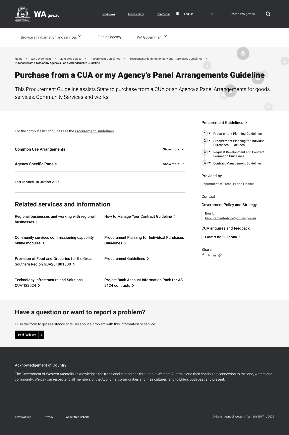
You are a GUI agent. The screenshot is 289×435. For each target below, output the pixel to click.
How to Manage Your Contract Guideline (138, 216)
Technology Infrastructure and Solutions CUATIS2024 (49, 282)
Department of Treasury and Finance (227, 183)
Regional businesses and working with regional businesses (55, 219)
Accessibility (136, 14)
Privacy (48, 417)
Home (18, 58)
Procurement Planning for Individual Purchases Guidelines (165, 58)
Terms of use (23, 417)
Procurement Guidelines (105, 58)
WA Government (151, 37)
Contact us (163, 14)
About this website (77, 417)
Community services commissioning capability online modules (54, 240)
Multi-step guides (70, 58)
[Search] (244, 14)
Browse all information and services (49, 37)
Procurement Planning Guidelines (237, 133)
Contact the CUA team (221, 236)
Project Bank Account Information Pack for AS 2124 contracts (143, 282)
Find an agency (111, 37)
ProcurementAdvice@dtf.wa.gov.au (230, 217)
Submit (268, 14)
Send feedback (27, 334)
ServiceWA (108, 14)
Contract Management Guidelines (237, 163)
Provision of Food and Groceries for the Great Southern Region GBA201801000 (54, 261)
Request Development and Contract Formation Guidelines (238, 153)
